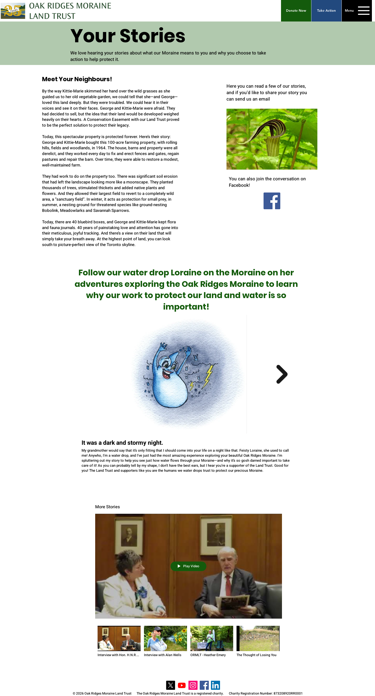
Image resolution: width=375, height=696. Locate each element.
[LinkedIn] (215, 685)
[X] (170, 685)
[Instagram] (193, 685)
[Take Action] (326, 10)
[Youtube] (181, 685)
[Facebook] (272, 201)
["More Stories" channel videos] (188, 643)
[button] (296, 10)
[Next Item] (282, 374)
